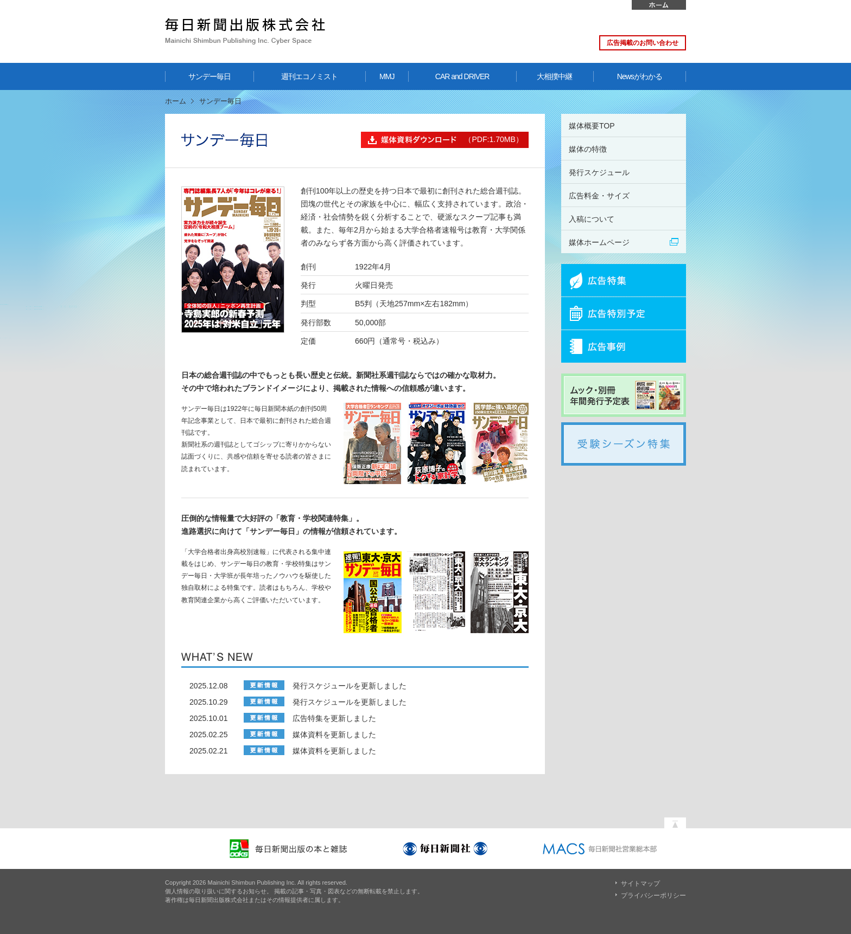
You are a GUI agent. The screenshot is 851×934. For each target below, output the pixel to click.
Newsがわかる (639, 76)
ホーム (659, 5)
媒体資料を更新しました (334, 734)
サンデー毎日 (209, 76)
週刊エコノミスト (309, 76)
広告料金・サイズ (599, 195)
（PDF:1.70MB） (442, 140)
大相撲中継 (554, 76)
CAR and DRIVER (462, 76)
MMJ (386, 76)
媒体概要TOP (592, 125)
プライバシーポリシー (653, 895)
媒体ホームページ (599, 242)
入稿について (591, 219)
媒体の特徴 (588, 149)
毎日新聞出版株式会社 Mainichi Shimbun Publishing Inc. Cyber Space (245, 31)
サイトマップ (640, 883)
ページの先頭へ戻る (675, 820)
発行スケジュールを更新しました (350, 685)
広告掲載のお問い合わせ (642, 43)
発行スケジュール (599, 172)
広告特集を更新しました (334, 718)
